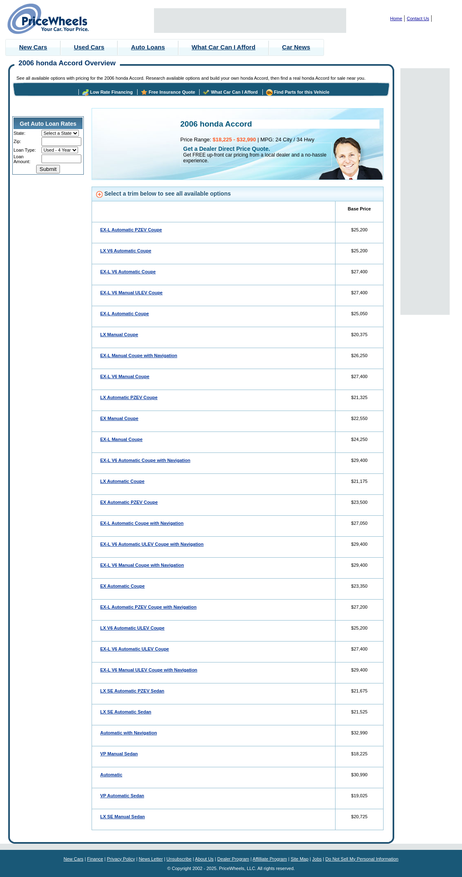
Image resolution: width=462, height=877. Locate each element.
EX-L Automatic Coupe (124, 313)
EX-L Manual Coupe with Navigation (138, 355)
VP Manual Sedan (119, 753)
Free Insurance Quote (172, 92)
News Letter (151, 858)
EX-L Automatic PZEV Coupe (131, 229)
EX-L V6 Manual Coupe (124, 376)
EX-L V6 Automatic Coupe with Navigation (145, 460)
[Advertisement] (250, 20)
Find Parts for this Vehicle (301, 92)
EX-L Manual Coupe (121, 439)
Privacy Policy (121, 858)
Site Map (299, 858)
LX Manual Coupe (119, 334)
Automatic (111, 774)
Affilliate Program (270, 858)
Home (396, 18)
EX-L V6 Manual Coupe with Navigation (142, 565)
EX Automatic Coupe (122, 586)
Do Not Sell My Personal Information (361, 858)
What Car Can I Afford (223, 47)
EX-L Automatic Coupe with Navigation (142, 523)
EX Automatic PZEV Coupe (129, 502)
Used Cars (89, 47)
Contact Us (418, 18)
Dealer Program (233, 858)
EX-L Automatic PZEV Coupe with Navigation (148, 607)
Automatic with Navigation (128, 732)
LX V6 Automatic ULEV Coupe (132, 627)
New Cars (33, 47)
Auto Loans (148, 47)
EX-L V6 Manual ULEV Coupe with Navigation (148, 669)
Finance (95, 858)
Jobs (317, 858)
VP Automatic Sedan (122, 795)
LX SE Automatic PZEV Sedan (132, 690)
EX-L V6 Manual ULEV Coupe (131, 292)
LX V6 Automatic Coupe (125, 250)
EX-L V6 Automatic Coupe (128, 271)
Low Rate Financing (111, 92)
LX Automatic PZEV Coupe (129, 397)
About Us (204, 858)
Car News (296, 47)
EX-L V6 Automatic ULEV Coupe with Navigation (152, 544)
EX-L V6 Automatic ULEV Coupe (134, 648)
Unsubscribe (178, 858)
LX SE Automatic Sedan (125, 711)
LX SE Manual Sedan (122, 816)
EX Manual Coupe (119, 418)
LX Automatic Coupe (122, 481)
